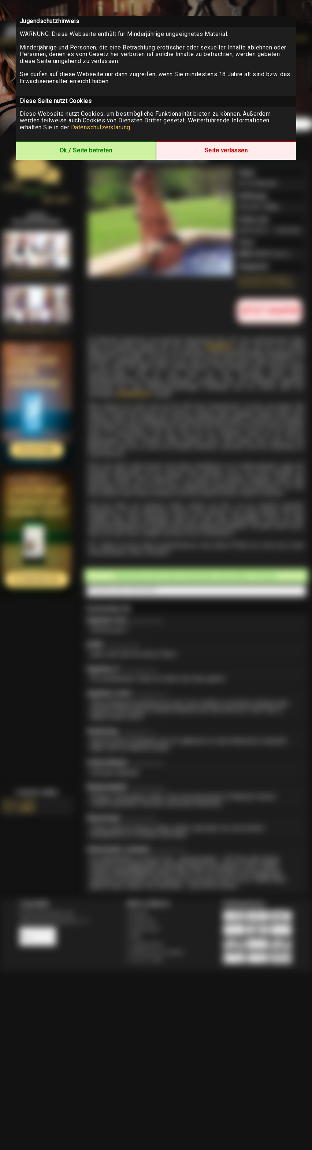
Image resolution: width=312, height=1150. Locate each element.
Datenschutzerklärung (100, 127)
